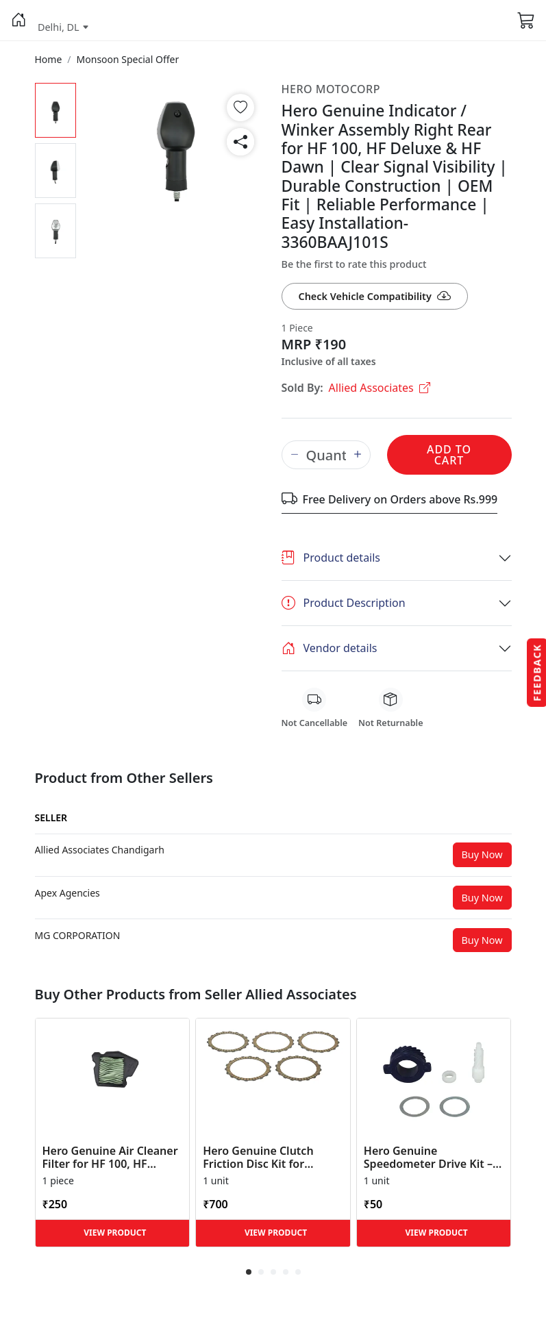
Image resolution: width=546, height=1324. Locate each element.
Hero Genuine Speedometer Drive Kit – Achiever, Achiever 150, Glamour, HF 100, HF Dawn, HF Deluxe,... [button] (428, 1158)
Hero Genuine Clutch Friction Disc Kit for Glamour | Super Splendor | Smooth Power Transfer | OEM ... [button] (273, 1158)
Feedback (536, 672)
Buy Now (482, 854)
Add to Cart (449, 455)
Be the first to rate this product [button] (354, 264)
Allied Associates (379, 387)
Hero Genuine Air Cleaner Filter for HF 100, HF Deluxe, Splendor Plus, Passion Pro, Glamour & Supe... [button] (110, 1158)
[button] (19, 20)
